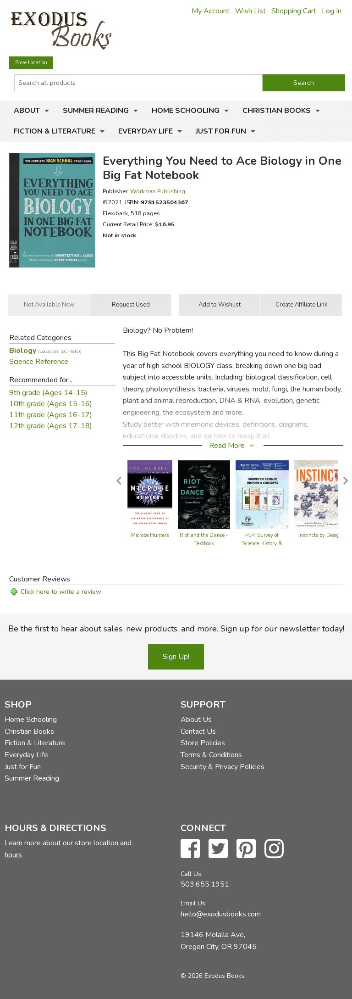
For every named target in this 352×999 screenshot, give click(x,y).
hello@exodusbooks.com (221, 914)
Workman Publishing (157, 191)
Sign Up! (176, 657)
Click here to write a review (61, 591)
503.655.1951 (205, 884)
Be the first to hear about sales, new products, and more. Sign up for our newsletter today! (176, 628)
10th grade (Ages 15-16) (50, 404)
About (27, 111)
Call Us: (192, 874)
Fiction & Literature (54, 131)
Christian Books (276, 111)
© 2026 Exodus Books (213, 975)
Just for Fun (221, 131)
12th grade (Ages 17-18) (50, 426)
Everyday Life (145, 131)
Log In (331, 11)
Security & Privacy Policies (222, 767)
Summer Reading (96, 111)
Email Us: (194, 903)
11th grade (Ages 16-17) (50, 415)
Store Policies (203, 743)
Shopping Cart (293, 11)
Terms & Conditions (211, 755)
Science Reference (38, 362)
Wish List (250, 11)
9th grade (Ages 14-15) (48, 393)
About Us (196, 719)
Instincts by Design (320, 535)
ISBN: (156, 202)
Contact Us (198, 731)
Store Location (31, 62)
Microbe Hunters (150, 535)
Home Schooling (186, 111)
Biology (45, 351)
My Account (211, 11)
